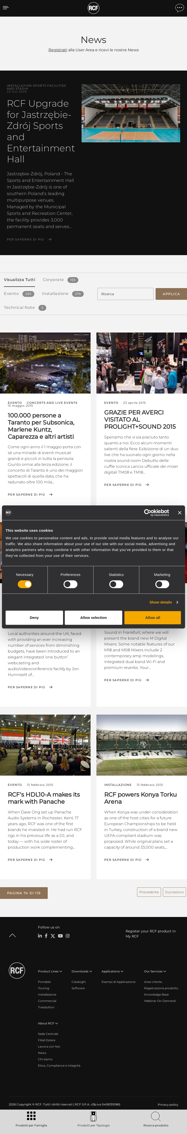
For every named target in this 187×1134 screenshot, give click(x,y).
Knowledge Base (156, 993)
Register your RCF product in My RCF (151, 932)
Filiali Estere (46, 1038)
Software (78, 986)
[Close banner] (179, 512)
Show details (161, 602)
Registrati (57, 50)
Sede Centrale (48, 1032)
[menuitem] (167, 1103)
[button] (24, 892)
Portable (44, 980)
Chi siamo (45, 1057)
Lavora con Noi (49, 1045)
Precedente (149, 890)
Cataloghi (79, 980)
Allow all (152, 617)
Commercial (47, 999)
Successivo (174, 890)
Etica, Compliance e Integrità (59, 1064)
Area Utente (153, 980)
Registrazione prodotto (161, 986)
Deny (34, 617)
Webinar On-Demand (160, 999)
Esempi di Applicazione (118, 980)
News (42, 1051)
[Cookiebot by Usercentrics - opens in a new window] (147, 512)
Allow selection (93, 617)
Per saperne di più (25, 239)
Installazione (47, 993)
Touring (43, 986)
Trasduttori (46, 1005)
